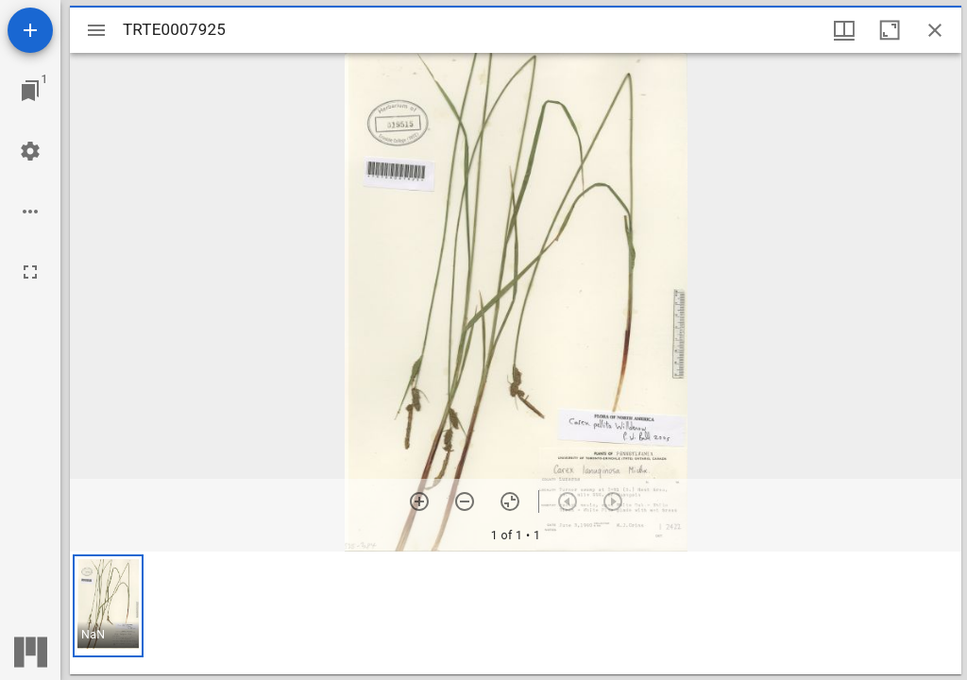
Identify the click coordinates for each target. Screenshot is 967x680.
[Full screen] (30, 272)
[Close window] (935, 30)
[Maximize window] (889, 30)
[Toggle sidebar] (96, 30)
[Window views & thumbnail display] (844, 30)
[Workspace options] (30, 211)
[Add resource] (30, 30)
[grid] (515, 613)
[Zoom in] (419, 501)
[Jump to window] (30, 90)
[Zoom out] (464, 501)
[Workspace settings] (30, 151)
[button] (108, 606)
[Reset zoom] (510, 501)
